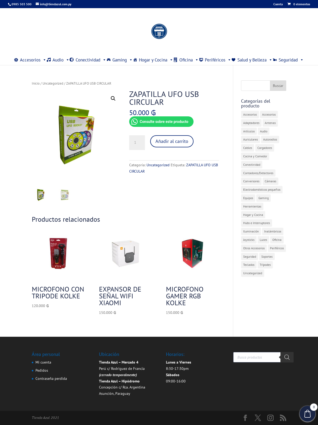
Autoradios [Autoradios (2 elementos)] (270, 139)
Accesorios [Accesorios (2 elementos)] (269, 114)
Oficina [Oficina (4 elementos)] (276, 240)
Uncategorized (53, 83)
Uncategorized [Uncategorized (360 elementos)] (252, 273)
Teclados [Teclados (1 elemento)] (248, 265)
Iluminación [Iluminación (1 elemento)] (251, 231)
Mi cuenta (43, 362)
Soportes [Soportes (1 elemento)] (267, 256)
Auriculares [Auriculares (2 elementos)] (250, 139)
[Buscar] (287, 357)
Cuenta (278, 4)
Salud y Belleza (255, 60)
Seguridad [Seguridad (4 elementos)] (249, 256)
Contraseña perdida (51, 378)
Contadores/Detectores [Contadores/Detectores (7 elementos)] (258, 173)
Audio (61, 60)
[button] (113, 98)
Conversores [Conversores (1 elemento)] (251, 181)
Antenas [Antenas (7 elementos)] (270, 123)
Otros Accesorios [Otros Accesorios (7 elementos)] (254, 248)
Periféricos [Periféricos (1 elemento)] (277, 248)
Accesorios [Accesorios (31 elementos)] (250, 114)
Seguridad (291, 60)
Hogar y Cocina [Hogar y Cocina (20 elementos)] (253, 215)
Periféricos (218, 60)
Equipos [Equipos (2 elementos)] (248, 198)
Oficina (189, 60)
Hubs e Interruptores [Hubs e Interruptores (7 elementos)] (256, 223)
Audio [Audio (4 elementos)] (263, 131)
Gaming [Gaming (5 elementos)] (263, 198)
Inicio (36, 83)
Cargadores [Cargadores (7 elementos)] (264, 148)
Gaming (122, 60)
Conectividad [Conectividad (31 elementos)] (251, 165)
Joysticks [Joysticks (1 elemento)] (248, 240)
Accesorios (33, 60)
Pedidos (41, 370)
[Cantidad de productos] (137, 142)
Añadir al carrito (171, 141)
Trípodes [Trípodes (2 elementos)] (265, 265)
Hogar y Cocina (156, 60)
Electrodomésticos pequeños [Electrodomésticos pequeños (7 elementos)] (261, 189)
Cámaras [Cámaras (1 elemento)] (270, 181)
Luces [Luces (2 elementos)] (263, 240)
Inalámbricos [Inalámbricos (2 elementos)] (272, 231)
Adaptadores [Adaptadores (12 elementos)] (251, 123)
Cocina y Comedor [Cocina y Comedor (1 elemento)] (255, 156)
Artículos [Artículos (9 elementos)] (249, 131)
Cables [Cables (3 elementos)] (247, 148)
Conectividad (91, 60)
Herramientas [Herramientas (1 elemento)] (252, 206)
